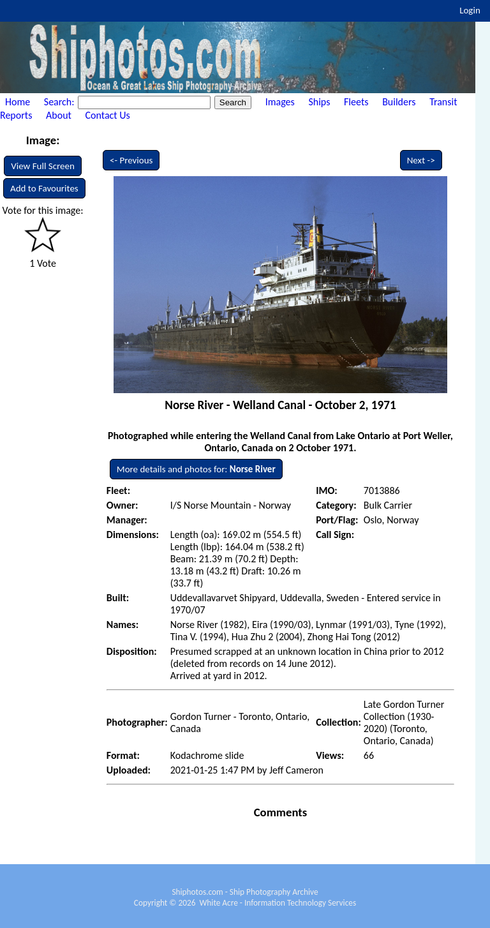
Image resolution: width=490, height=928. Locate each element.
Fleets (356, 102)
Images (280, 102)
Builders (398, 102)
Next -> (421, 160)
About (58, 115)
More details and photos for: (196, 469)
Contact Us (107, 115)
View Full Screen (43, 166)
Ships (319, 102)
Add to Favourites (44, 188)
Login (469, 10)
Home (17, 102)
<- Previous (131, 160)
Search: (60, 102)
